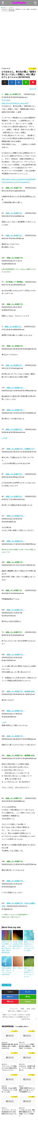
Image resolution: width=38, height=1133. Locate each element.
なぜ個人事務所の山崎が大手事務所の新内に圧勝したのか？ (18, 945)
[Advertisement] (19, 40)
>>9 (3, 722)
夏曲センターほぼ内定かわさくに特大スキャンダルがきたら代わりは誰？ (29, 946)
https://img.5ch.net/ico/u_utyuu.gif (14, 103)
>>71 (3, 438)
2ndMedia (19, 3)
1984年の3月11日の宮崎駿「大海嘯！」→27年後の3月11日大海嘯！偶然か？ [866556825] (7, 947)
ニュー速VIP (7, 985)
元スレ (31, 89)
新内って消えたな (18, 969)
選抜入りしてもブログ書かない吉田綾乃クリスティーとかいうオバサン (29, 972)
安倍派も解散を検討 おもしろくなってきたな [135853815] (7, 971)
